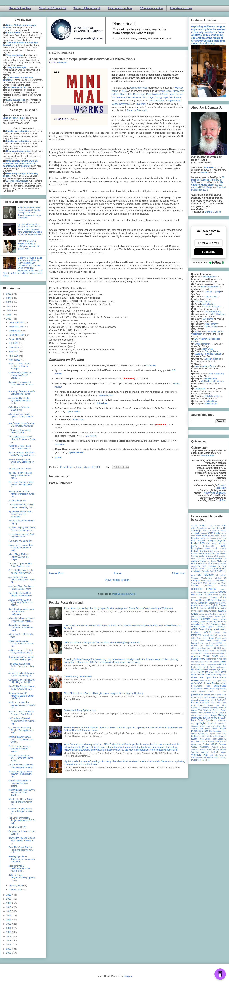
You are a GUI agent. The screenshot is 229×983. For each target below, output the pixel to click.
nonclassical (214, 665)
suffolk (223, 726)
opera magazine (218, 674)
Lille (201, 646)
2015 (9, 911)
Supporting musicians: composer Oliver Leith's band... (20, 627)
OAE (199, 672)
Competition (209, 585)
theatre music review (209, 736)
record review (210, 697)
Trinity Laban (217, 739)
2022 (9, 310)
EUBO (223, 608)
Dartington (203, 598)
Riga (212, 700)
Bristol (210, 551)
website (223, 747)
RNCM (223, 700)
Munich (223, 651)
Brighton (203, 551)
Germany (195, 622)
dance (193, 598)
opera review (106, 395)
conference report (198, 592)
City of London (212, 581)
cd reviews (221, 575)
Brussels (209, 556)
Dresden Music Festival (210, 600)
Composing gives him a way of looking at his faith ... (21, 681)
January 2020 (15, 889)
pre (218, 691)
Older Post (178, 573)
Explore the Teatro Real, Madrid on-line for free (20, 594)
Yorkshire (206, 760)
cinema (203, 581)
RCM (224, 695)
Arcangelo (195, 533)
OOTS (217, 672)
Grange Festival (218, 624)
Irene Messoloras (213, 311)
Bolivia (207, 548)
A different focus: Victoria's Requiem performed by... (21, 766)
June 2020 (14, 347)
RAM (218, 695)
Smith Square (203, 715)
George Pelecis (173, 100)
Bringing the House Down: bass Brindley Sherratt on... (20, 802)
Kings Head (201, 638)
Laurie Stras (200, 388)
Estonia (211, 608)
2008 (9, 940)
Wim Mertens (118, 97)
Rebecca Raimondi (136, 110)
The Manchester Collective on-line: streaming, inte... (21, 505)
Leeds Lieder (220, 640)
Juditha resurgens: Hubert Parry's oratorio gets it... (20, 651)
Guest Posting (205, 629)
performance (220, 686)
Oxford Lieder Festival (208, 683)
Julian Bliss (211, 401)
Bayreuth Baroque (206, 541)
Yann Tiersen (176, 94)
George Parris (211, 351)
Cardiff (213, 571)
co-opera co (214, 583)
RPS (218, 702)
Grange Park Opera (202, 626)
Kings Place (215, 638)
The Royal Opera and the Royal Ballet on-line (20, 565)
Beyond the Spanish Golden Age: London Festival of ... (21, 840)
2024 (9, 302)
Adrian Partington (213, 306)
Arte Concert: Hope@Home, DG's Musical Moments (21, 424)
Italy (219, 635)
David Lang (139, 94)
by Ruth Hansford (207, 566)
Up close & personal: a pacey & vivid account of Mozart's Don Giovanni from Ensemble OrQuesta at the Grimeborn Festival (30, 229)
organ (219, 681)
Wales (194, 747)
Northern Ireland (199, 669)
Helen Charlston (217, 314)
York (199, 760)
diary (223, 597)
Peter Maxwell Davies (157, 94)
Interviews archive (181, 8)
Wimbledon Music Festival (202, 757)
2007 (9, 944)
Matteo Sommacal (120, 104)
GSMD (194, 629)
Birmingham (197, 548)
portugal (202, 691)
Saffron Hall (213, 705)
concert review (203, 589)
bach (193, 536)
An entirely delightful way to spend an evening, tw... (21, 674)
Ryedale (201, 705)
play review (221, 688)
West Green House (216, 749)
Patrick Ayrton (210, 378)
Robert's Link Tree (20, 8)
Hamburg (195, 632)
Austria (217, 533)
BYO (202, 569)
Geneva (215, 619)
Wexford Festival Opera (213, 752)
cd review (62, 62)
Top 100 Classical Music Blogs (206, 186)
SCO (200, 710)
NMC (207, 665)
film (211, 614)
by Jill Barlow (211, 564)
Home (58, 457)
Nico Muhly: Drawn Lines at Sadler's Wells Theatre (21, 687)
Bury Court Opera (198, 558)
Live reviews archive (120, 8)
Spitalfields (211, 720)
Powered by (208, 262)
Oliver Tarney (210, 326)
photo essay (209, 688)
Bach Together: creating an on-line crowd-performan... (21, 611)
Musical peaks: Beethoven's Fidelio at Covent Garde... (21, 792)
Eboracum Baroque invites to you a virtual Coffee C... (20, 485)
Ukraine (211, 741)
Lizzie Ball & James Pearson (207, 354)
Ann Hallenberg (216, 374)
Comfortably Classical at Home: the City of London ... (19, 375)
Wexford (194, 752)
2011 (9, 928)
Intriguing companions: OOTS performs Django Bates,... (20, 758)
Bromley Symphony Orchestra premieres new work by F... (21, 859)
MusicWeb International (215, 493)
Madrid (193, 651)
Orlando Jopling (212, 291)
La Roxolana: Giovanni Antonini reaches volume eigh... (21, 721)
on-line (205, 672)
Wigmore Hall (199, 754)
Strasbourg (222, 723)
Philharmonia (196, 688)
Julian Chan (207, 349)
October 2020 (15, 331)
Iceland (217, 632)
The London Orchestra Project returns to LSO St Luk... (21, 820)
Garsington (205, 619)
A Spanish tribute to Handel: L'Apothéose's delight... (21, 619)
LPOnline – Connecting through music (19, 431)
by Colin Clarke (215, 561)
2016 (9, 907)
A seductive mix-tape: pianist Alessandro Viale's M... (21, 579)
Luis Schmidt (211, 296)
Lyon (224, 648)
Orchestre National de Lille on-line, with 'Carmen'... (20, 571)
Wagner (222, 744)
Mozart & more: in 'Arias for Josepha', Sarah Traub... (21, 712)
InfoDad (222, 500)
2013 (9, 919)
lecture (201, 641)
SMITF (193, 715)
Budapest (222, 556)
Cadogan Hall (219, 568)
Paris (208, 686)
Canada (205, 571)
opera (223, 672)
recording (222, 698)
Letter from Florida (206, 643)
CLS (200, 583)
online (211, 672)
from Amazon (207, 455)
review (194, 700)
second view (196, 713)
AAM (223, 525)
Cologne (194, 585)
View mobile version (117, 579)
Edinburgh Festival (217, 603)
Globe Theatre (206, 622)
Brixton (202, 556)
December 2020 (17, 322)
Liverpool (209, 645)
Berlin (223, 546)
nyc (218, 669)
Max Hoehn (208, 319)
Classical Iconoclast (221, 486)
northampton (221, 667)
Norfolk (222, 664)
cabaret (208, 569)
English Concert (218, 605)
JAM (193, 638)
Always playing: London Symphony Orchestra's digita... (20, 602)
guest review (220, 629)
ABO (193, 528)
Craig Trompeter (202, 344)
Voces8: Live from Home (20, 468)
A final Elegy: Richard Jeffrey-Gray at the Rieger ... (18, 557)
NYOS (193, 672)
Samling (213, 708)
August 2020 (15, 339)
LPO (213, 648)
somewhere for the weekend (205, 718)
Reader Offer (197, 698)
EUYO (193, 611)
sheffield (207, 713)
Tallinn (214, 728)
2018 (9, 899)
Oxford (194, 683)
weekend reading (198, 750)
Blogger (128, 976)
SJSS (214, 712)
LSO (219, 648)
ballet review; (220, 536)
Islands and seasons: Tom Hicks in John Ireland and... (20, 547)
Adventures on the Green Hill (211, 528)
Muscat (212, 653)
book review (219, 548)
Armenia (204, 533)
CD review (78, 419)
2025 (9, 298)
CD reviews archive (151, 8)
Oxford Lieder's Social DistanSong (18, 408)
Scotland (207, 710)
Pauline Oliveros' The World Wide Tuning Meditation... (21, 453)
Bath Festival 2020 (17, 827)
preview (197, 694)
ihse (224, 632)
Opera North (197, 677)
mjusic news (214, 651)
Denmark (213, 597)
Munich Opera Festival (200, 653)
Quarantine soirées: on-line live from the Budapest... (21, 658)
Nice (202, 665)
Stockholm (211, 723)
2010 (9, 932)
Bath (193, 541)
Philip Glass (165, 91)
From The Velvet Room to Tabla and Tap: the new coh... (20, 850)
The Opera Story (212, 734)
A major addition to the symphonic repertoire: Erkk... (19, 401)
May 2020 (14, 351)
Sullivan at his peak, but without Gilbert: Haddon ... (20, 385)
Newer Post (56, 573)
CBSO (219, 571)
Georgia (223, 619)
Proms (207, 694)
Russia (223, 703)
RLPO (217, 700)
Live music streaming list (20, 541)
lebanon (194, 641)
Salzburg (205, 708)
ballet (198, 536)
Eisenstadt (195, 605)
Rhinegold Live (203, 700)
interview (102, 403)
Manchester (203, 650)
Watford (215, 747)
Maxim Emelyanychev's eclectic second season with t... (20, 739)
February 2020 (16, 885)
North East (196, 667)
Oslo (224, 680)
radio (213, 695)
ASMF (210, 533)
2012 (9, 924)
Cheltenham (206, 578)
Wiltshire (222, 755)
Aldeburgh (196, 530)
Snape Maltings (218, 715)
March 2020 (15, 360)
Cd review (150, 365)
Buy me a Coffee (213, 212)
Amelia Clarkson (212, 359)
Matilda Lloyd (211, 403)
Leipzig (194, 643)
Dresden (194, 600)
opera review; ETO (207, 681)
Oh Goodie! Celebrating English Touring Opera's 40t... (21, 730)
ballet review (208, 536)
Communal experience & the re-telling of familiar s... (20, 811)
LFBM (219, 643)
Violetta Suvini (209, 276)
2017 (9, 903)
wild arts (214, 755)
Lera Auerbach (156, 100)
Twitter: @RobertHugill (87, 8)
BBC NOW (211, 543)
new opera (195, 662)
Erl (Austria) (202, 608)
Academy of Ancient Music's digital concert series (21, 392)
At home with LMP (17, 500)
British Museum (220, 551)
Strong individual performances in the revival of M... (19, 868)
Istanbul (213, 635)
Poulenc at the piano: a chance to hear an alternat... (19, 749)
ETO (217, 608)
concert (223, 585)
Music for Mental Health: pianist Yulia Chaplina (19, 447)
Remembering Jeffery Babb (78, 676)
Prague (211, 691)
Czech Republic (219, 595)
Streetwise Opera (198, 726)
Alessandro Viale (138, 87)
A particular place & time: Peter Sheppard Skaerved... (20, 514)
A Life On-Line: (214, 526)
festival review (204, 614)
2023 (9, 306)
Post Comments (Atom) (124, 594)
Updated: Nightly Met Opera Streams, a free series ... (21, 528)
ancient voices (219, 530)
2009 (9, 936)
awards (223, 533)
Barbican (204, 538)
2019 (9, 895)
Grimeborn (221, 626)
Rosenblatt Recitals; (201, 702)
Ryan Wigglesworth (210, 286)
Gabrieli (194, 619)
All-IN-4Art (207, 531)
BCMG (194, 546)
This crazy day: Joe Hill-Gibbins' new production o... (21, 666)
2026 (9, 294)
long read (206, 648)
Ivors (224, 635)
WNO (216, 757)
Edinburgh (202, 603)
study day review (213, 726)
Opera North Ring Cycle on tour (80, 710)
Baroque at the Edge (217, 538)
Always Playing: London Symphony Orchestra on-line (21, 462)
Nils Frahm (175, 97)
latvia (224, 638)
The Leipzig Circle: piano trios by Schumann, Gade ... (21, 439)
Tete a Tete (203, 731)
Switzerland (205, 728)
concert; (223, 589)
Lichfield (194, 645)
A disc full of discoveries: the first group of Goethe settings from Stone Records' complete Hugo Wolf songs (118, 608)
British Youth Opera (200, 553)
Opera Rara (212, 677)
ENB (208, 605)
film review (217, 614)
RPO (213, 703)
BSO (216, 556)
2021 (9, 315)
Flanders (201, 616)
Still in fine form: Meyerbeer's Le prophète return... (21, 878)
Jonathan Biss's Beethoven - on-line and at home (21, 587)
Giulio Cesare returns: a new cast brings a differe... (19, 783)
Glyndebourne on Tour (200, 624)
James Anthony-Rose (204, 366)
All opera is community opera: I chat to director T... (20, 416)
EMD (203, 605)
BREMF (195, 551)
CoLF (223, 583)
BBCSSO (222, 543)
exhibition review (204, 611)
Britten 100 (214, 553)
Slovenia (222, 713)
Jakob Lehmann (212, 396)
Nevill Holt (221, 659)
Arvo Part (140, 104)
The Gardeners (215, 731)
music (217, 653)
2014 (9, 915)
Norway (212, 669)
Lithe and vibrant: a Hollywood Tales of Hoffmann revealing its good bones (102, 642)
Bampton (195, 538)
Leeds (209, 640)
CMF (205, 583)
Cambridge (196, 571)
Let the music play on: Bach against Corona (21, 535)
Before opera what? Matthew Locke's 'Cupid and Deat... (20, 696)
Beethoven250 (208, 546)
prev (224, 691)
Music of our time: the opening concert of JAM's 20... (21, 705)
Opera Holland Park (200, 674)
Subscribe (208, 251)
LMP (216, 645)
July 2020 (14, 343)
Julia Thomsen (211, 324)
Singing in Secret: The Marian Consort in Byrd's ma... (21, 494)
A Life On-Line (198, 525)
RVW (193, 705)
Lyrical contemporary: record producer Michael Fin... (21, 643)
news (223, 661)
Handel (206, 632)
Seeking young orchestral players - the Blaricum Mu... (20, 774)
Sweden (194, 728)
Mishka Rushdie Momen (212, 381)
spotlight (201, 723)
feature (214, 611)
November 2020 (17, 326)
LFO (224, 643)
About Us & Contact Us (52, 8)
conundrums (212, 592)
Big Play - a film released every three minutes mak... (20, 475)
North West (209, 667)
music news (210, 656)
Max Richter (126, 94)
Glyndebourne (219, 621)
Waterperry (204, 747)
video (214, 744)
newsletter (195, 664)
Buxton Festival (214, 558)
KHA (124, 91)
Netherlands (211, 659)
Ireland (206, 635)
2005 (9, 953)
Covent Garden (204, 594)
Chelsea (194, 578)
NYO (224, 669)
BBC (202, 543)
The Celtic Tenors (202, 301)
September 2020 (17, 335)
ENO (193, 608)
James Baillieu (208, 304)
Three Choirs (204, 739)
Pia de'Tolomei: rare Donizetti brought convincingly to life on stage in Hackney (103, 693)
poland (193, 691)
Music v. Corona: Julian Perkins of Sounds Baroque (19, 366)
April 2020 (14, 356)
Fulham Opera (220, 616)
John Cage (147, 97)
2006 (9, 949)
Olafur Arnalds (133, 97)
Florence (209, 617)
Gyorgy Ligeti (161, 97)
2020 (9, 319)
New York (204, 662)
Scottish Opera (219, 710)
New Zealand (214, 662)
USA (217, 741)
